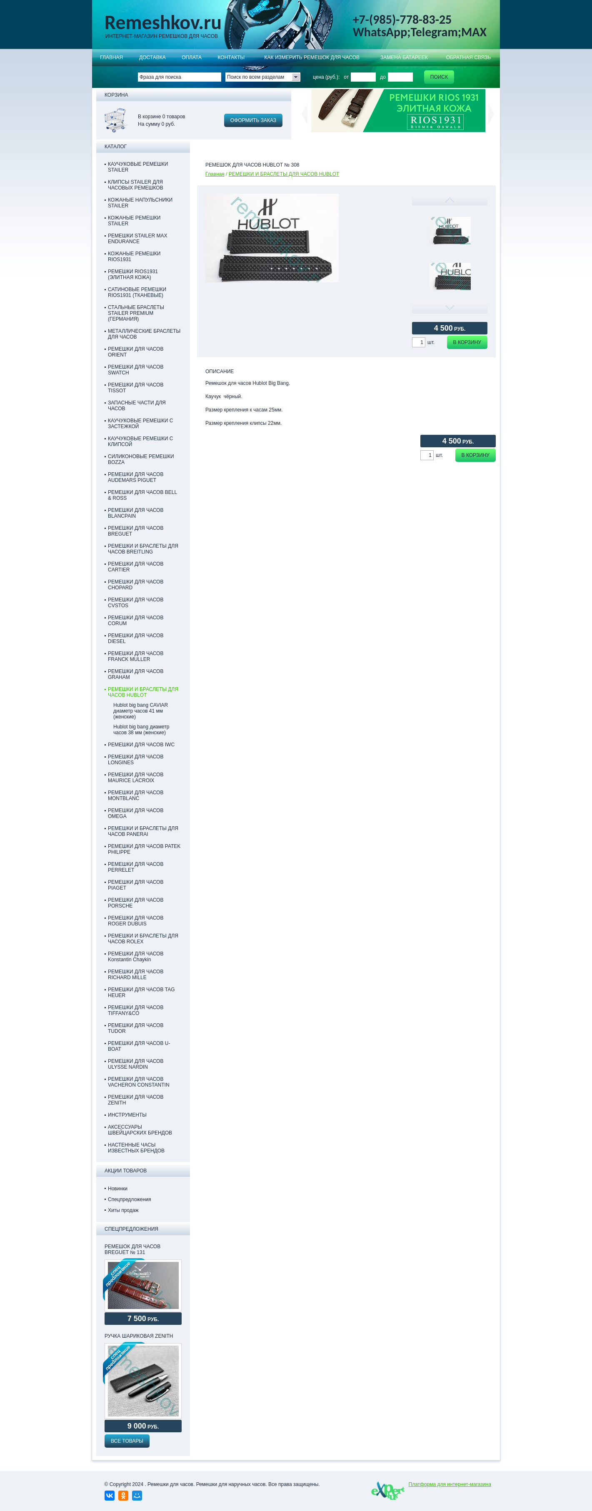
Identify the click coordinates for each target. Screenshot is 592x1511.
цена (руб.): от (331, 77)
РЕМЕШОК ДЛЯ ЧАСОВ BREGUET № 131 (132, 1249)
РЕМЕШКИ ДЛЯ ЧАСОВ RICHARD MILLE (135, 974)
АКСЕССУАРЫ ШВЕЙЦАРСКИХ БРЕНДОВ (140, 1130)
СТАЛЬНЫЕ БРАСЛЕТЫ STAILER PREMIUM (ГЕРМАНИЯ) (136, 313)
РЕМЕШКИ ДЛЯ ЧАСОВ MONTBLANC (135, 795)
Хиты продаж (123, 1210)
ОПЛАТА (192, 57)
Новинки (117, 1189)
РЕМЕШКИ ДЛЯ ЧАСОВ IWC (141, 745)
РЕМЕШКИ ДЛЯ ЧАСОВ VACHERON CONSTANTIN (139, 1082)
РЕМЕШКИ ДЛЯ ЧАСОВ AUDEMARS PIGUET (135, 477)
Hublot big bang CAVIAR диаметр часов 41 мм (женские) (140, 711)
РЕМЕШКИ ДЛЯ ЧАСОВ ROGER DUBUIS (135, 921)
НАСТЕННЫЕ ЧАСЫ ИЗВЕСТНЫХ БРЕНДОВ (136, 1148)
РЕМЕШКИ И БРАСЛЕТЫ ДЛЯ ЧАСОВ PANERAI (143, 831)
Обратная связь (468, 57)
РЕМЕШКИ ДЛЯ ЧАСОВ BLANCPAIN (135, 513)
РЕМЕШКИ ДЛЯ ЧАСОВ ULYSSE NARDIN (135, 1064)
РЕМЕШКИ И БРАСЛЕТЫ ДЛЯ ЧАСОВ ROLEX (143, 939)
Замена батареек (404, 57)
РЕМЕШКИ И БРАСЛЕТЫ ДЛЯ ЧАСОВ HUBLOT (284, 174)
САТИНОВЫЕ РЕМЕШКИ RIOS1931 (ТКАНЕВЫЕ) (137, 292)
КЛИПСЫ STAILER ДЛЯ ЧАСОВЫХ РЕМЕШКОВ (135, 185)
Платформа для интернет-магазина (450, 1484)
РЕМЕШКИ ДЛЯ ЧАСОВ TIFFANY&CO (135, 1010)
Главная (111, 57)
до (383, 77)
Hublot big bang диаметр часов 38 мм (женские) (141, 730)
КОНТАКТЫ (231, 57)
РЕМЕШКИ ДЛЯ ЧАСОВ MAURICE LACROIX (135, 777)
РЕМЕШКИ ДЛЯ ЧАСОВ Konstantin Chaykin (135, 956)
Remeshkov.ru (163, 22)
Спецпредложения (129, 1199)
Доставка (152, 57)
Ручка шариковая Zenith (139, 1336)
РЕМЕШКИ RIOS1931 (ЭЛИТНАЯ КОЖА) (133, 274)
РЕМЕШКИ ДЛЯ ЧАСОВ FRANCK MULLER (135, 656)
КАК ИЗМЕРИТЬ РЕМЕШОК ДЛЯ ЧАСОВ (312, 57)
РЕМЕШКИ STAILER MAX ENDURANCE (137, 238)
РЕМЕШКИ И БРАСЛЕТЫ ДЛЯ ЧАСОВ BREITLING (143, 549)
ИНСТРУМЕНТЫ (127, 1115)
